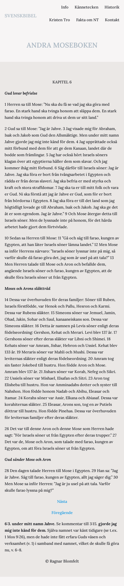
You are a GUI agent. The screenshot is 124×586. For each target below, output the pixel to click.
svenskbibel (20, 16)
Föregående (62, 512)
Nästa (62, 501)
